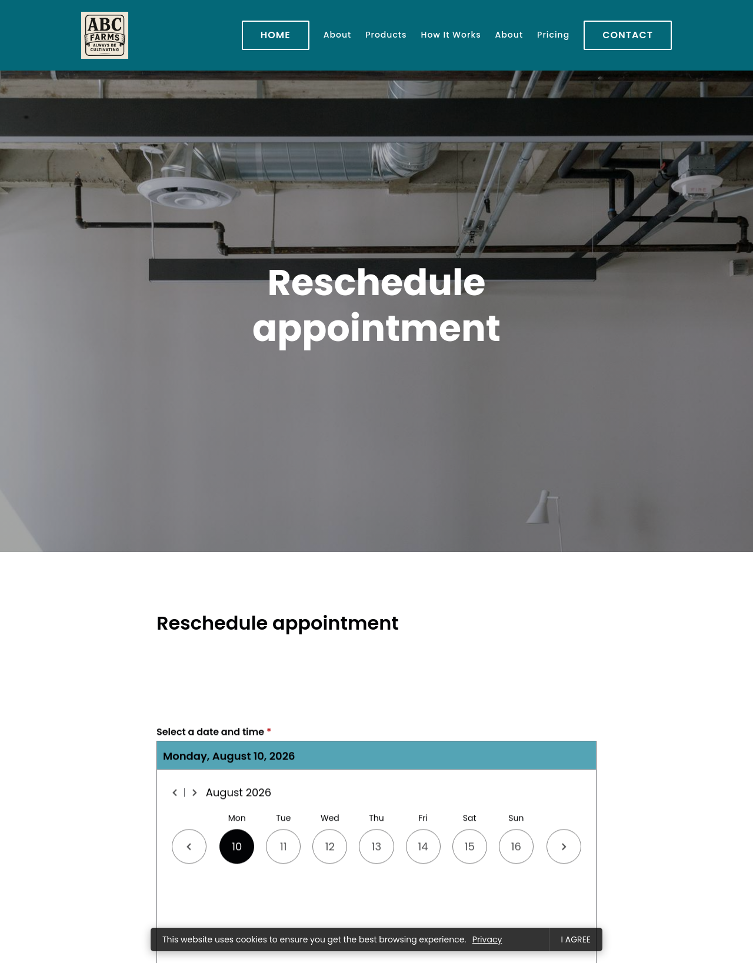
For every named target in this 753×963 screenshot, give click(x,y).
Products (386, 35)
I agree (576, 939)
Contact (627, 35)
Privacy (487, 939)
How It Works (451, 35)
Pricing (553, 35)
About (337, 35)
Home (276, 35)
